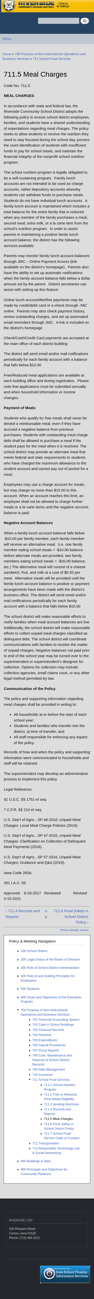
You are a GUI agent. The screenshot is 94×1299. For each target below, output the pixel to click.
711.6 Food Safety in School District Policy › (71, 916)
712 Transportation (45, 1143)
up (46, 914)
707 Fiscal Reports (45, 1050)
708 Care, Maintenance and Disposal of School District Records (52, 1059)
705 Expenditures (44, 1040)
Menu (7, 39)
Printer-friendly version (74, 929)
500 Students (30, 989)
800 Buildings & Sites (36, 1161)
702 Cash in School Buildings (53, 1024)
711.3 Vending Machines (61, 1104)
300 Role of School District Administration (50, 968)
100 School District (34, 951)
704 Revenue (41, 1035)
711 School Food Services (52, 59)
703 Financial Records (48, 1030)
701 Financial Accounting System (55, 1019)
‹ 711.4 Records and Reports (23, 914)
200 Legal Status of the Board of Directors (50, 959)
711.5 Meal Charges (58, 1119)
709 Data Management (48, 1069)
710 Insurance (42, 1075)
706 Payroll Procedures (49, 1045)
